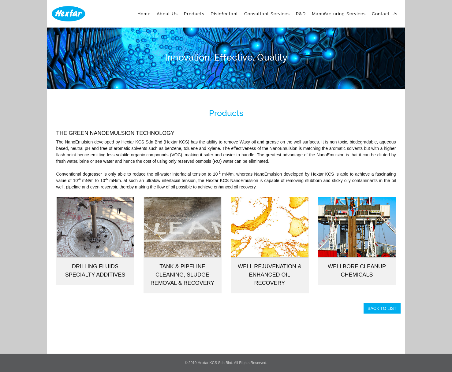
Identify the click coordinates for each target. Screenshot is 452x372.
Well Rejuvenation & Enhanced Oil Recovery (269, 274)
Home (144, 13)
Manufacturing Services (339, 13)
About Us (167, 13)
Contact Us (385, 13)
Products (194, 13)
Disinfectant (224, 13)
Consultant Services (267, 13)
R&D (301, 13)
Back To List (382, 308)
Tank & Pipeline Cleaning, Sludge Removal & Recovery (183, 274)
